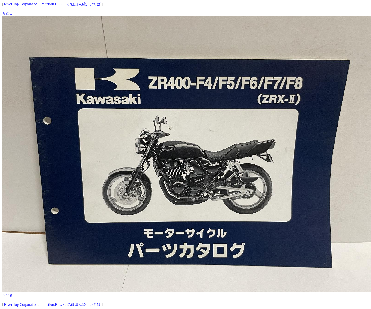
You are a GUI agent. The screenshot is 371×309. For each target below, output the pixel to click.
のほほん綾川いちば (84, 4)
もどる (7, 13)
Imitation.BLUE (52, 4)
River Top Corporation (20, 4)
